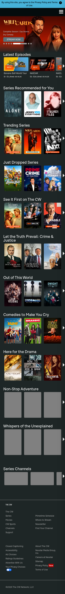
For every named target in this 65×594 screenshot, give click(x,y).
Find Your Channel (44, 528)
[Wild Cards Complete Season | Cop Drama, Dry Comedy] (32, 34)
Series (8, 515)
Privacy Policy (41, 2)
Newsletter (40, 524)
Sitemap (39, 561)
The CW (6, 11)
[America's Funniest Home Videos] (16, 479)
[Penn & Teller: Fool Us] (42, 479)
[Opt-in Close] (60, 2)
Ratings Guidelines (14, 558)
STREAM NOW (13, 39)
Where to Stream (43, 520)
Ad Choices (11, 554)
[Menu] (61, 12)
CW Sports (11, 524)
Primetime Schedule (44, 515)
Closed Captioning (14, 546)
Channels (10, 528)
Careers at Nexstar (44, 557)
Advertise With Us (14, 562)
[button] (64, 68)
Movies (9, 520)
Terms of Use (41, 569)
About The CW (42, 546)
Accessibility (11, 550)
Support (9, 532)
